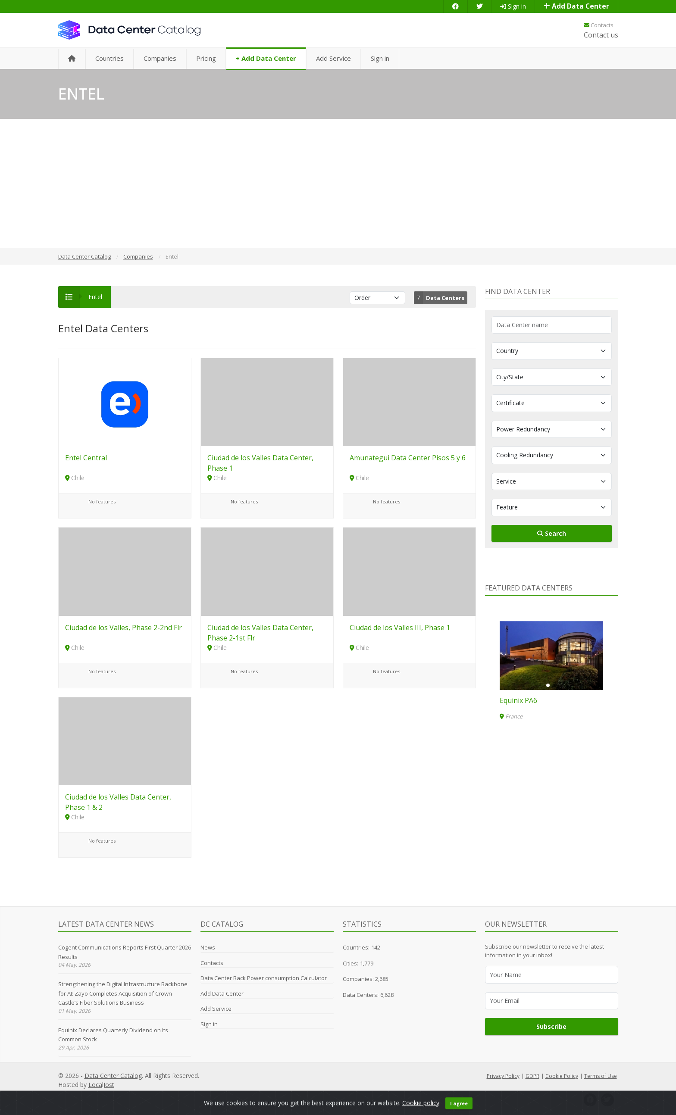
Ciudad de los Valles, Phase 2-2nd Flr (123, 627)
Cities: (350, 963)
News (207, 947)
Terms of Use (600, 1076)
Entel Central (86, 457)
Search (551, 533)
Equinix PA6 (518, 700)
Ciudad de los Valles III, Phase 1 (400, 627)
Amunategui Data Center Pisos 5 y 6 (408, 457)
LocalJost (101, 1085)
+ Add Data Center (266, 58)
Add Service (333, 58)
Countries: (356, 947)
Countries (109, 58)
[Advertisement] (338, 183)
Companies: (359, 979)
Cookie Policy (561, 1076)
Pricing (206, 58)
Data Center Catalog (113, 1075)
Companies (160, 58)
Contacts (598, 25)
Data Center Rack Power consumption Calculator (263, 978)
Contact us (601, 35)
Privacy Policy (503, 1076)
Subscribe (551, 1026)
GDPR (532, 1076)
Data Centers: (361, 995)
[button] (548, 685)
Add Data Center (576, 6)
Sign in (513, 6)
